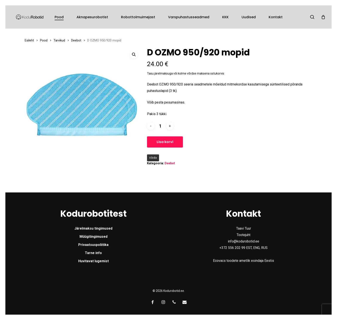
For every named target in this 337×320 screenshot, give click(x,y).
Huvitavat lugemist (93, 261)
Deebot (76, 40)
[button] (134, 54)
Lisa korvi (165, 141)
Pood (43, 40)
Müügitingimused (93, 237)
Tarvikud (59, 40)
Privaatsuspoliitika (93, 245)
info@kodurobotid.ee (243, 241)
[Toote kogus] (160, 126)
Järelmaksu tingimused (93, 228)
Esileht (29, 40)
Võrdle (153, 157)
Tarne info (93, 253)
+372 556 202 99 (232, 248)
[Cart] (323, 17)
